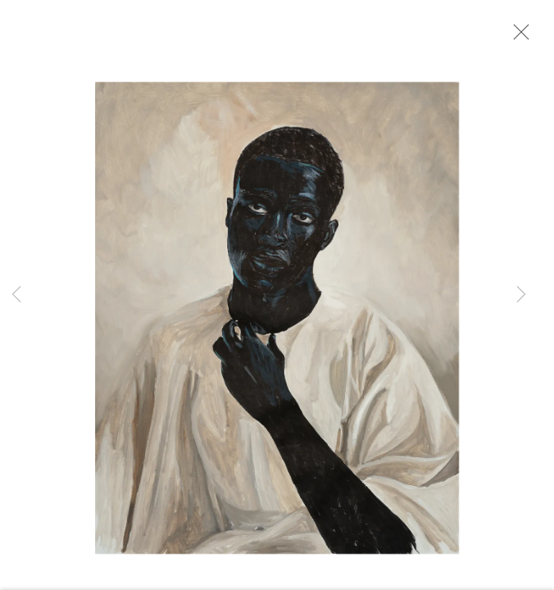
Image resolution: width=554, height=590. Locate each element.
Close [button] (521, 37)
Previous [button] (16, 295)
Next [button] (521, 295)
